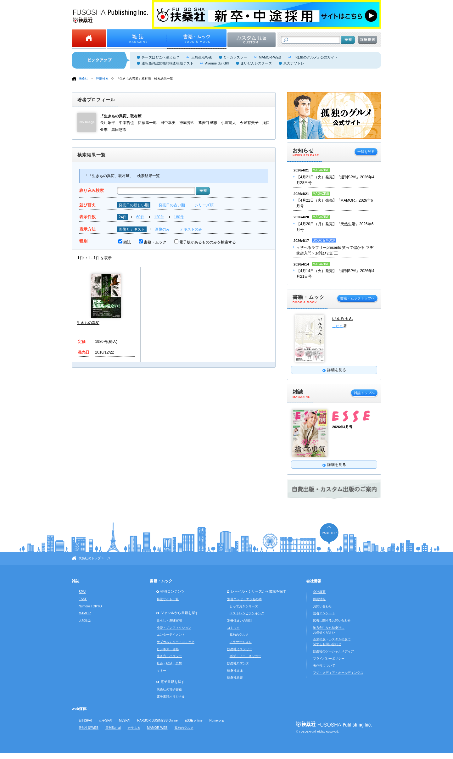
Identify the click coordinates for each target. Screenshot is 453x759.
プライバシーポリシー (328, 658)
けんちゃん (342, 318)
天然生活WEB (88, 727)
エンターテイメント (171, 634)
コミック (233, 627)
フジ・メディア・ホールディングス (338, 672)
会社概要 (319, 592)
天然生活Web (201, 57)
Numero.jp (217, 720)
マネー (161, 670)
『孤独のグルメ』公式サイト (315, 57)
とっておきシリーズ (244, 606)
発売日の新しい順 (134, 205)
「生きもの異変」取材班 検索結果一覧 (144, 78)
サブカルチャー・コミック (175, 642)
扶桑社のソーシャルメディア (333, 651)
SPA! (82, 592)
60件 (140, 217)
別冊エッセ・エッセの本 (244, 599)
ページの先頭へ (329, 534)
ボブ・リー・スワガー (245, 656)
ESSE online (194, 720)
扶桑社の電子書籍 (169, 689)
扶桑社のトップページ (94, 558)
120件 (159, 217)
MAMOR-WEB (270, 57)
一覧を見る (366, 151)
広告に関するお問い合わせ (332, 620)
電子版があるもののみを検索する (207, 242)
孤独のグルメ (239, 634)
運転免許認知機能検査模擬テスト (167, 63)
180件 (179, 217)
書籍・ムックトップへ (357, 298)
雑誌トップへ (364, 393)
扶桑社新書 (235, 677)
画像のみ (162, 229)
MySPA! (124, 720)
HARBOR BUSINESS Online (157, 720)
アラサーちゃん (241, 642)
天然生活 (85, 620)
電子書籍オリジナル (171, 696)
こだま (338, 326)
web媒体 (79, 708)
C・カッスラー (235, 57)
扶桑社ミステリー (239, 649)
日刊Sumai (113, 727)
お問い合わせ (322, 606)
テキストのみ (191, 229)
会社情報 (313, 581)
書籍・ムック (155, 242)
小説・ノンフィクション (174, 627)
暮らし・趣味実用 (169, 620)
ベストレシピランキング (247, 613)
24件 (122, 217)
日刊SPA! (85, 720)
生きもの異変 (88, 323)
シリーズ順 (204, 205)
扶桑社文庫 (235, 670)
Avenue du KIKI (217, 63)
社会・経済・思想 (169, 663)
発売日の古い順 (172, 205)
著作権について (324, 665)
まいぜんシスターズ (256, 63)
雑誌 (127, 242)
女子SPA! (105, 720)
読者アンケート (324, 613)
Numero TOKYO (90, 606)
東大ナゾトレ (293, 63)
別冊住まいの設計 (239, 620)
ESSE (83, 599)
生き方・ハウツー (169, 656)
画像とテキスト (132, 229)
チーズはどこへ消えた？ (161, 57)
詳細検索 (102, 78)
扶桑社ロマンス (238, 663)
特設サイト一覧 (168, 599)
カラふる (134, 727)
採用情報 (319, 599)
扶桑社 (83, 78)
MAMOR (85, 613)
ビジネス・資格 (168, 649)
